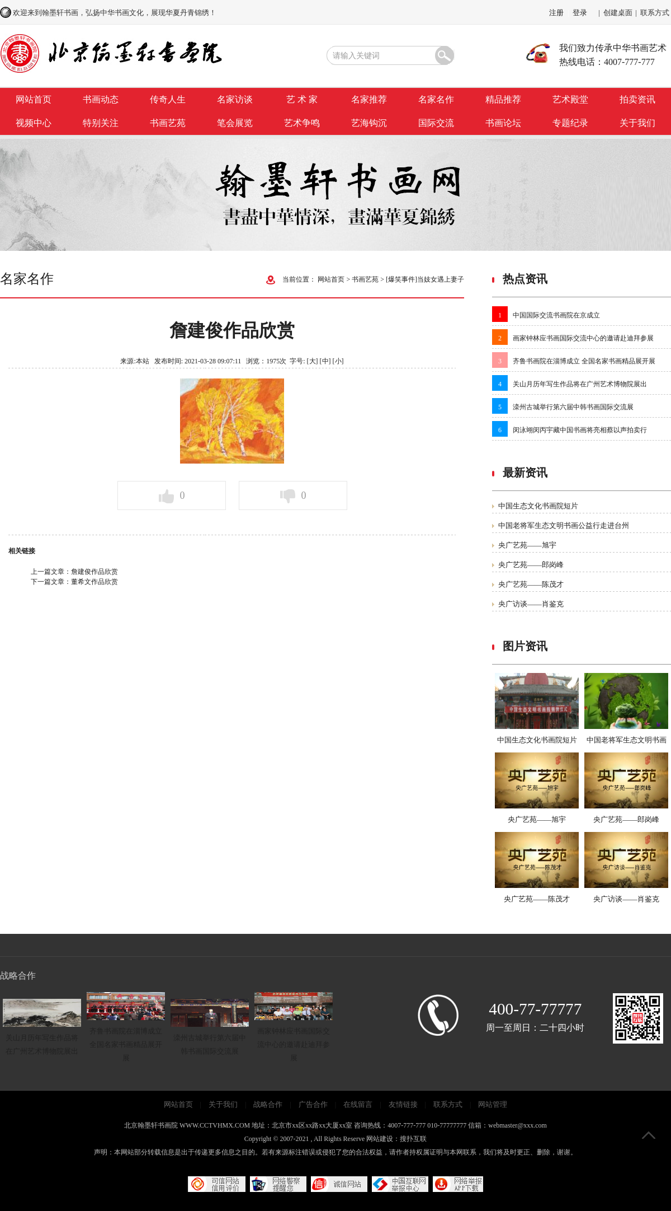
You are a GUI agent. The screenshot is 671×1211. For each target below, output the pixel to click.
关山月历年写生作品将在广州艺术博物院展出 (580, 384)
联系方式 (654, 12)
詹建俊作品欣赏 (94, 572)
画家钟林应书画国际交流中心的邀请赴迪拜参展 (583, 338)
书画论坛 (503, 123)
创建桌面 (617, 12)
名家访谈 (235, 99)
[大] (312, 361)
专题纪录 (570, 123)
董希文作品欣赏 (94, 582)
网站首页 (33, 99)
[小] (338, 361)
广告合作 (313, 1104)
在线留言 (357, 1104)
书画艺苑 (168, 123)
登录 (580, 12)
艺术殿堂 (570, 99)
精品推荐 (503, 99)
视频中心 (33, 123)
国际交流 (436, 123)
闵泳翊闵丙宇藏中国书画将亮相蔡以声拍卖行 (580, 430)
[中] (325, 361)
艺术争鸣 (302, 123)
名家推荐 (369, 99)
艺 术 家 (302, 99)
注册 (556, 12)
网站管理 (492, 1104)
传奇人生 (168, 99)
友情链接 (403, 1104)
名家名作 (436, 99)
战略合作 (267, 1104)
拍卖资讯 (637, 99)
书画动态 (101, 99)
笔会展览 (235, 123)
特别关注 (101, 123)
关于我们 (637, 123)
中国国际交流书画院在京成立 (556, 315)
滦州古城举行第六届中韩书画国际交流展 (573, 407)
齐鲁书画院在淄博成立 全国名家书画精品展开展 (584, 361)
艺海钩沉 (369, 123)
